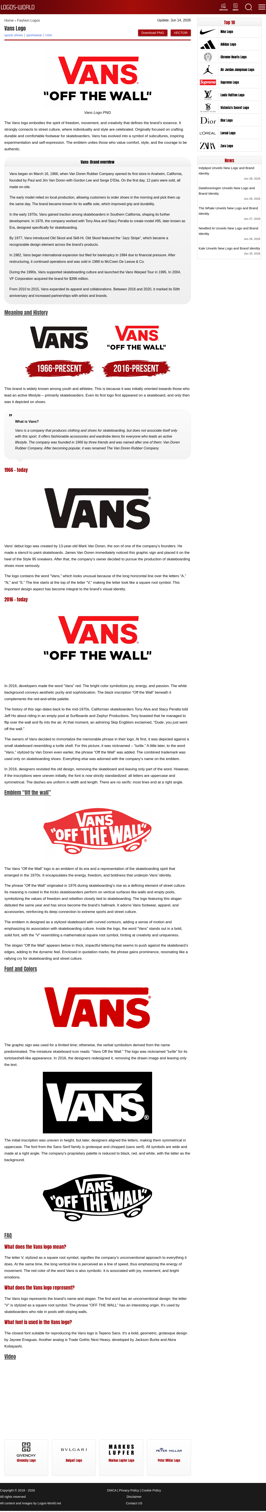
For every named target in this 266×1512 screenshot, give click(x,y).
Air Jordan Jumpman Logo (237, 69)
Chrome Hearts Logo (234, 57)
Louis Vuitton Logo (232, 95)
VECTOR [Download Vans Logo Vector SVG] (181, 32)
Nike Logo (227, 31)
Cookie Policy (151, 1492)
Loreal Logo (228, 133)
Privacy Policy (129, 1492)
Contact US (134, 1504)
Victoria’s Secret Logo (235, 107)
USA (48, 35)
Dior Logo (227, 120)
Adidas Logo (228, 44)
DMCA (111, 1492)
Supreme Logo (230, 82)
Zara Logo (227, 146)
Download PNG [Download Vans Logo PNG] (152, 32)
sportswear (34, 35)
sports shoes (13, 35)
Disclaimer (134, 1498)
